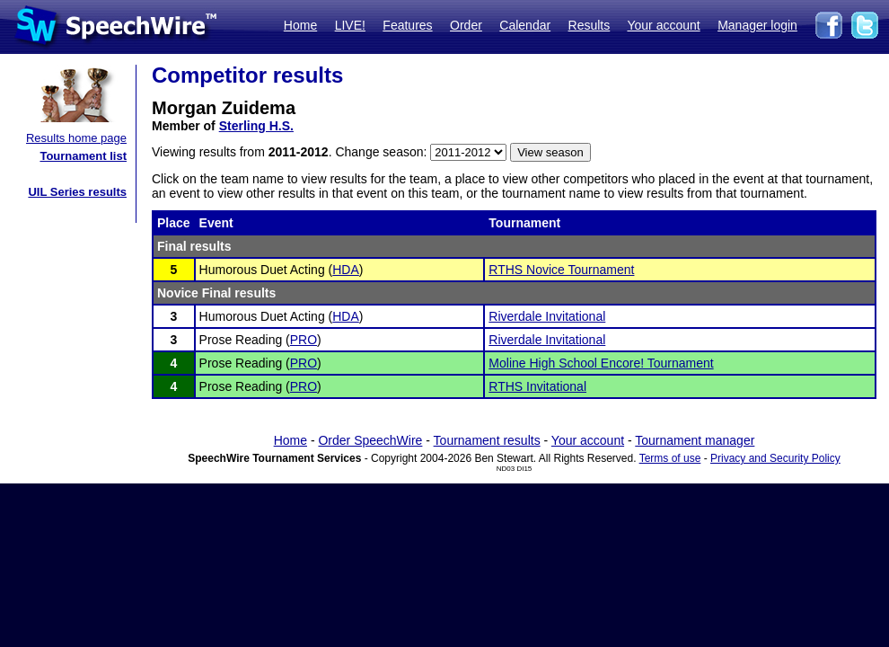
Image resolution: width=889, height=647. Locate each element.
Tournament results (487, 440)
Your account (663, 25)
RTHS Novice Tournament (561, 269)
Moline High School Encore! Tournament (601, 363)
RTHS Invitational (537, 386)
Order (466, 25)
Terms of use (670, 458)
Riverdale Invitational (547, 316)
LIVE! (350, 25)
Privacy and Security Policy (775, 458)
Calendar (524, 25)
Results (589, 25)
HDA (345, 269)
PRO (303, 339)
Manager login (757, 25)
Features (407, 25)
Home (300, 25)
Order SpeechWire (370, 440)
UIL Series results (77, 192)
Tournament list (83, 156)
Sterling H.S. (256, 126)
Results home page (76, 138)
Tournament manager (694, 440)
